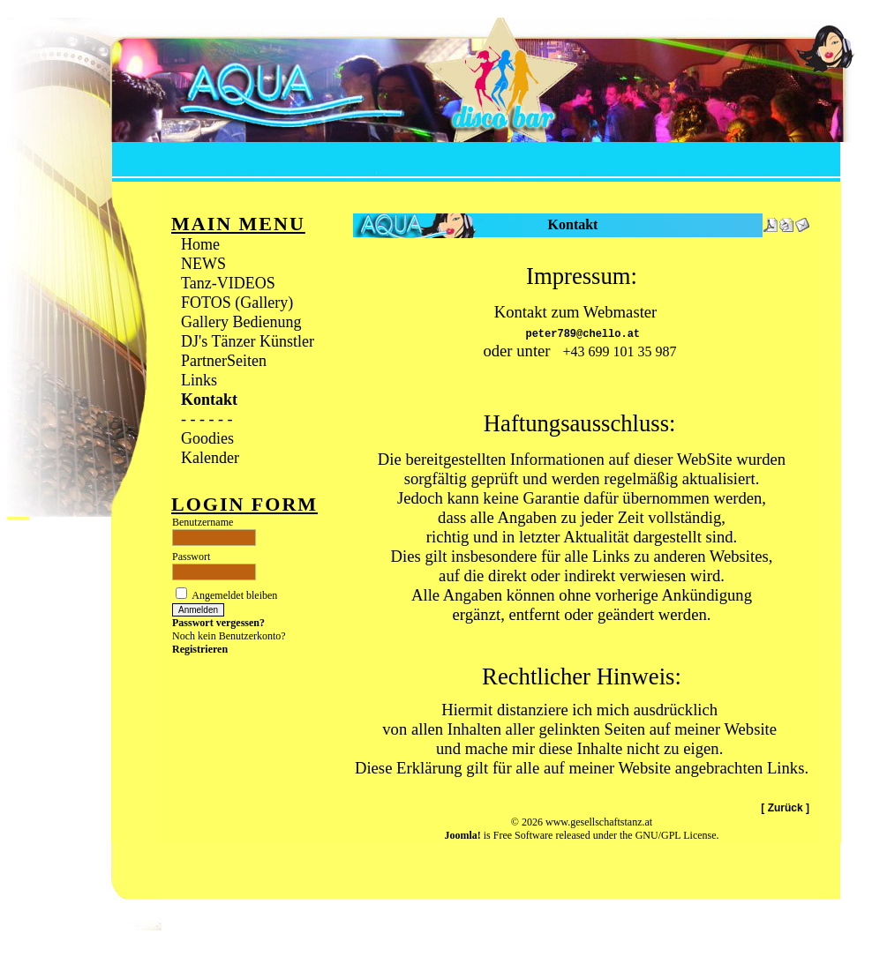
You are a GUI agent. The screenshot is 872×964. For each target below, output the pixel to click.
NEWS (203, 264)
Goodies (207, 438)
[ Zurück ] (785, 824)
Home (200, 244)
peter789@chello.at (582, 335)
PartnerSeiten (224, 361)
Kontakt (209, 399)
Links (199, 380)
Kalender (210, 458)
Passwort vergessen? (218, 623)
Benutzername (202, 522)
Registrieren (200, 649)
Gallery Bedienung (241, 322)
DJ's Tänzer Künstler (247, 341)
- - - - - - (206, 419)
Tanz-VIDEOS (228, 283)
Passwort (191, 556)
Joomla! (462, 851)
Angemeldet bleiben (234, 595)
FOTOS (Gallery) (237, 302)
